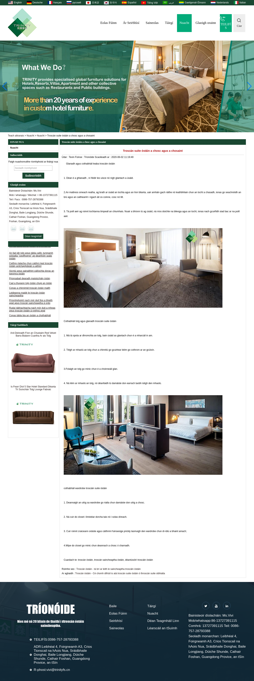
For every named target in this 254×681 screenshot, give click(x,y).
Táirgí (169, 23)
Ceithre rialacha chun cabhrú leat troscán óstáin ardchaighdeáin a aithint (31, 265)
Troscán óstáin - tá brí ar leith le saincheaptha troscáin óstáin (108, 569)
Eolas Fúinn (108, 23)
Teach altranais (16, 135)
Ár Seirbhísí (131, 23)
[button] (124, 129)
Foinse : (79, 157)
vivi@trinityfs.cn (58, 670)
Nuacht (184, 23)
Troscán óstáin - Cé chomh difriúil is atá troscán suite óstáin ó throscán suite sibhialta (120, 573)
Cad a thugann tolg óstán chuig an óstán (30, 283)
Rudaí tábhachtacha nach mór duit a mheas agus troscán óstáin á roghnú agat (32, 309)
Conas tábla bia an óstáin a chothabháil (30, 315)
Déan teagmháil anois (33, 237)
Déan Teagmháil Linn (163, 621)
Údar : (65, 157)
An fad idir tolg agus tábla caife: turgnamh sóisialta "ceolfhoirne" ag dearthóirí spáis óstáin (31, 256)
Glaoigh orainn (206, 23)
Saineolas (152, 23)
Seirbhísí (115, 621)
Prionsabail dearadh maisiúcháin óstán (29, 278)
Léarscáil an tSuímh (162, 628)
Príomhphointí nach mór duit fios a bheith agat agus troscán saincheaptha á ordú (31, 302)
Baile (113, 606)
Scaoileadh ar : (103, 157)
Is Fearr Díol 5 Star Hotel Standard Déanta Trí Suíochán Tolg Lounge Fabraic (33, 389)
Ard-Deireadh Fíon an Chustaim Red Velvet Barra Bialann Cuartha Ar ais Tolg (33, 336)
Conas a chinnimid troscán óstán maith (29, 288)
